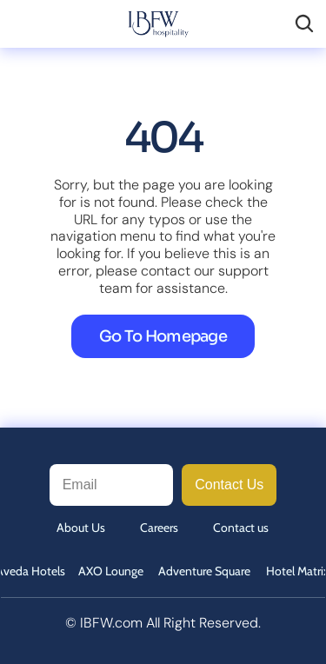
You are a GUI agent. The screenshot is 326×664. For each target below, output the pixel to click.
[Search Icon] (304, 23)
